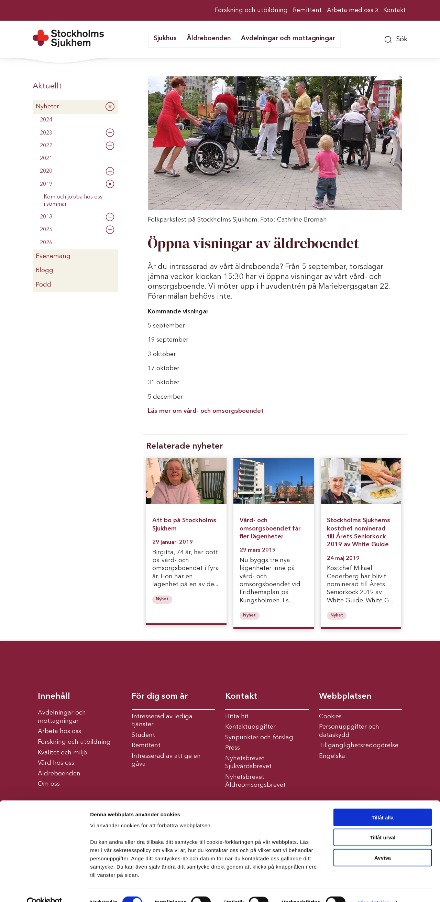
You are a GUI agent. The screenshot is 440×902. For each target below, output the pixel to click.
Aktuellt (47, 86)
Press (232, 748)
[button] (396, 38)
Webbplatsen (345, 696)
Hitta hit (237, 716)
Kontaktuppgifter (250, 727)
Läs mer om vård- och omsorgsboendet (206, 411)
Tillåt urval (383, 823)
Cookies (330, 716)
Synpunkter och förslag (259, 737)
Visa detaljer (373, 888)
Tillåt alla (383, 803)
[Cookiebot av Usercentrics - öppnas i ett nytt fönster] (44, 888)
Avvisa (382, 843)
